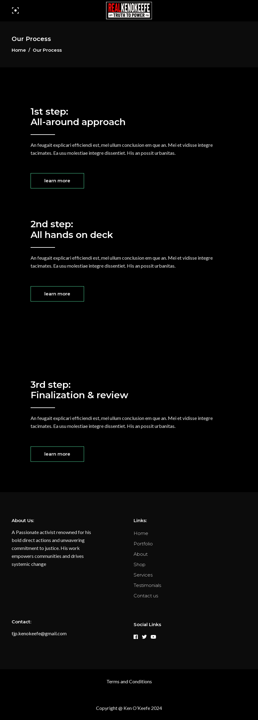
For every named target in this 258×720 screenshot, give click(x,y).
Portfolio (143, 544)
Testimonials (147, 585)
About (141, 554)
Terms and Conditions (129, 681)
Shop (140, 564)
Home (19, 50)
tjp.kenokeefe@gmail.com (39, 633)
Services (143, 575)
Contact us (146, 596)
